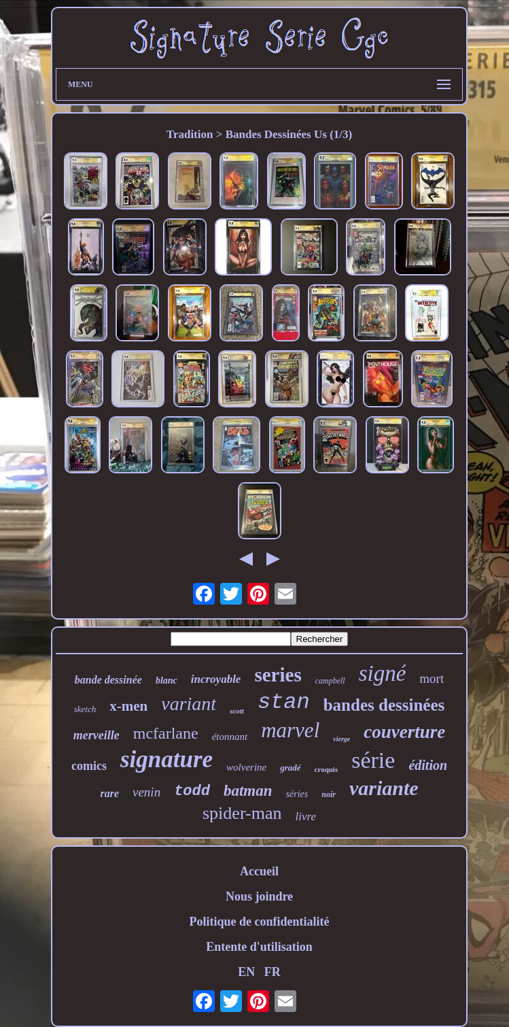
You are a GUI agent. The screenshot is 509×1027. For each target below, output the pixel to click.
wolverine (246, 767)
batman (248, 790)
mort (431, 678)
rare (109, 793)
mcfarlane (165, 733)
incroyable (216, 679)
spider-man (242, 813)
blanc (166, 680)
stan (284, 702)
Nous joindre (259, 896)
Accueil (259, 871)
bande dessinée (108, 680)
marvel (290, 730)
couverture (404, 732)
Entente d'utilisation (259, 947)
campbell (330, 681)
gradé (290, 767)
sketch (85, 709)
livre (305, 816)
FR (272, 972)
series (277, 675)
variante (384, 788)
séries (297, 794)
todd (192, 791)
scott (237, 711)
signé (382, 673)
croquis (326, 769)
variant (188, 703)
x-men (128, 706)
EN (246, 972)
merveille (96, 735)
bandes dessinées (384, 705)
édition (427, 765)
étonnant (230, 736)
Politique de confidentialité (260, 921)
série (373, 760)
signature (166, 759)
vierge (341, 739)
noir (328, 794)
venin (146, 792)
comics (89, 766)
